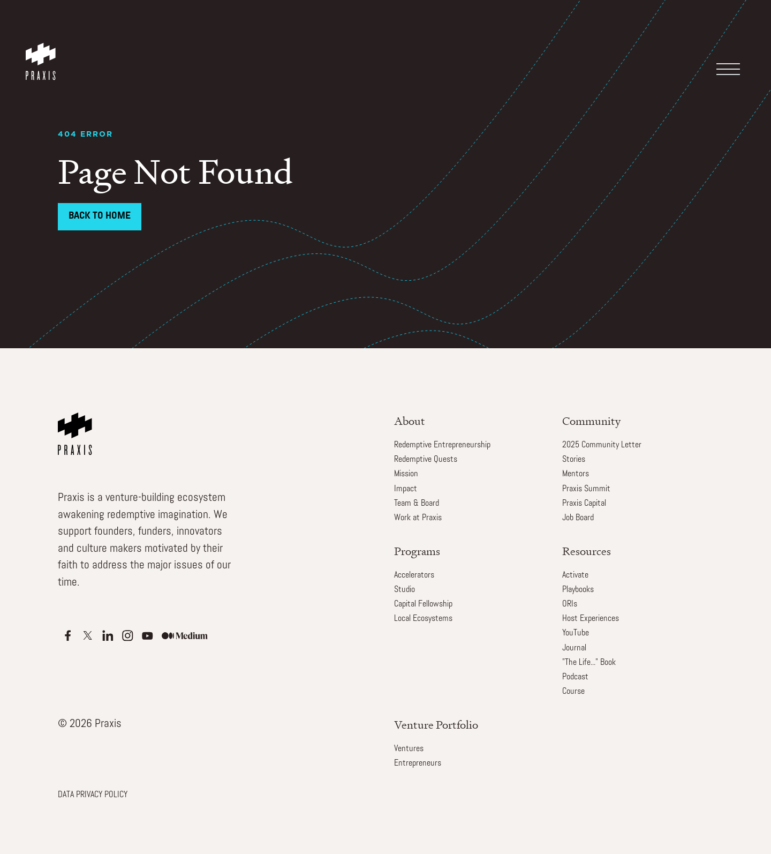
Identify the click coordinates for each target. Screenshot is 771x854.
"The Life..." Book (589, 662)
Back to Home (100, 216)
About (409, 421)
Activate (575, 575)
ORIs (569, 604)
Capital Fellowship (423, 604)
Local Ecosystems (423, 619)
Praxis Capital (584, 503)
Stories (573, 459)
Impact (405, 489)
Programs (417, 551)
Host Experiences (590, 619)
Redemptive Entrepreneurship (442, 445)
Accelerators (414, 575)
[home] (43, 50)
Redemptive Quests (425, 459)
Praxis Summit (586, 489)
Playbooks (578, 590)
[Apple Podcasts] (68, 636)
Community (591, 421)
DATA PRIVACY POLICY (92, 795)
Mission (406, 474)
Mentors (575, 474)
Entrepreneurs (417, 763)
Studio (404, 590)
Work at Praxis (418, 518)
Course (573, 691)
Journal (574, 648)
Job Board (578, 518)
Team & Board (416, 503)
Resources (586, 551)
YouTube (575, 633)
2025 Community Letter (601, 445)
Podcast (575, 677)
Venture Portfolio (436, 724)
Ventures (409, 749)
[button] (733, 39)
